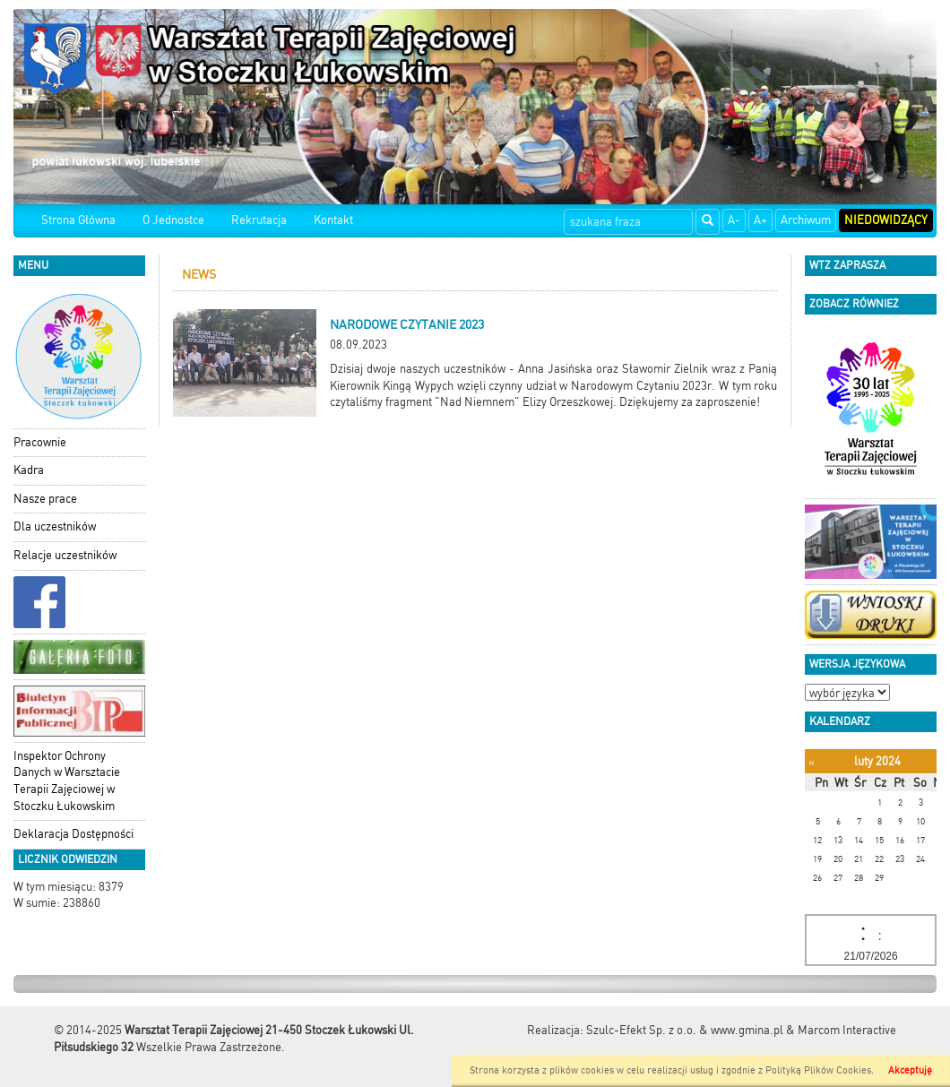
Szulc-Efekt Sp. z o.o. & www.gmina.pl (684, 1030)
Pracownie (39, 442)
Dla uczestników (54, 526)
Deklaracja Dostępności (73, 834)
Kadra (28, 470)
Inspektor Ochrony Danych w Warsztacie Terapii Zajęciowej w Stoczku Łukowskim (66, 781)
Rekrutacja (259, 220)
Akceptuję (910, 1070)
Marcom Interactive (847, 1030)
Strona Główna (78, 220)
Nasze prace (45, 498)
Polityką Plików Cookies (818, 1070)
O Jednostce (173, 220)
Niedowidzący (886, 220)
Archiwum (806, 220)
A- (734, 220)
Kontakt (333, 220)
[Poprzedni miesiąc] (811, 762)
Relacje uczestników (65, 555)
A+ (760, 220)
